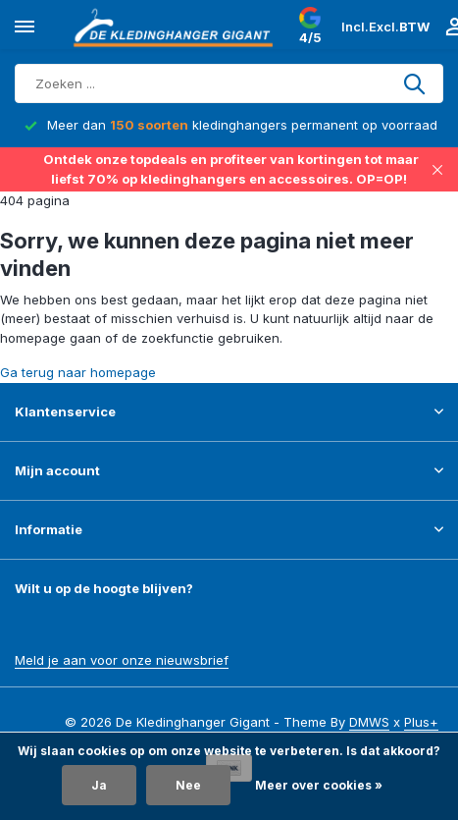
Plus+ (421, 722)
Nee (188, 785)
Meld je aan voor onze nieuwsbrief (122, 660)
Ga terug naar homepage (78, 372)
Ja (99, 785)
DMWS (369, 722)
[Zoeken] (229, 83)
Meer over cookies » (318, 785)
